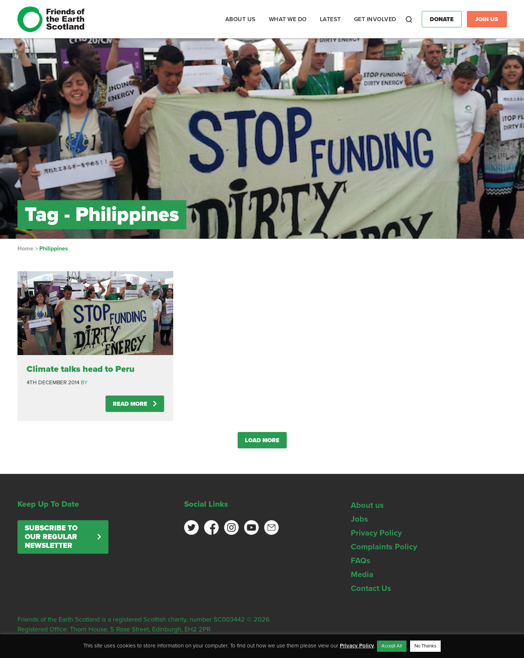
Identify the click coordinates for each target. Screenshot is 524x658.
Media (362, 574)
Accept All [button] (391, 646)
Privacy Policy (376, 533)
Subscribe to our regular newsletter (51, 537)
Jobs (359, 519)
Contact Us (371, 588)
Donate (442, 19)
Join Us (486, 19)
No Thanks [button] (425, 646)
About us (367, 505)
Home (25, 248)
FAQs (360, 560)
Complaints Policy (384, 547)
